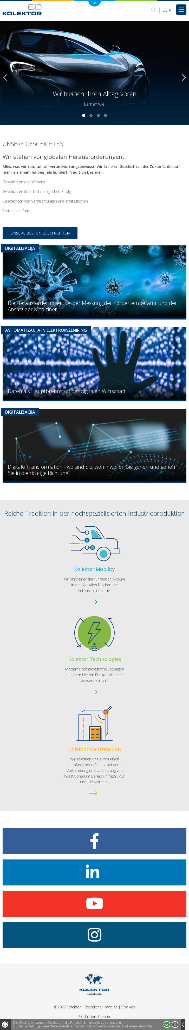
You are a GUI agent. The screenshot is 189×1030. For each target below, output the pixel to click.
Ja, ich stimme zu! (167, 1024)
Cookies (128, 1007)
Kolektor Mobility (94, 569)
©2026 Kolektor (67, 1007)
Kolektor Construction (94, 749)
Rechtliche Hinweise (101, 1007)
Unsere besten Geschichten (40, 233)
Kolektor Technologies (94, 659)
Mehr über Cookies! (175, 1024)
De (167, 10)
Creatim (104, 1016)
